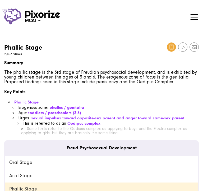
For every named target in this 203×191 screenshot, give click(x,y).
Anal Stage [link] (21, 176)
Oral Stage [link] (20, 162)
